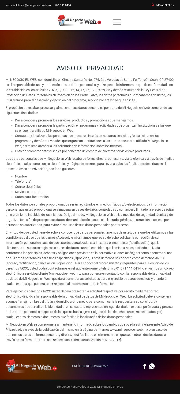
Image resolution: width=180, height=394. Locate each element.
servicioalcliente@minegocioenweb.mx (28, 5)
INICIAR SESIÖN (165, 5)
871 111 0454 (63, 5)
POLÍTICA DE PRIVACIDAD (90, 366)
